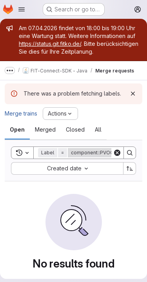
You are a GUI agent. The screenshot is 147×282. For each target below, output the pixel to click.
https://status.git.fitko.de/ (50, 43)
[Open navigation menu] (21, 9)
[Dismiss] (133, 93)
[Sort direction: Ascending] (129, 168)
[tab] (17, 129)
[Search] (129, 152)
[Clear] (117, 152)
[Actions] (60, 113)
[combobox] (67, 168)
